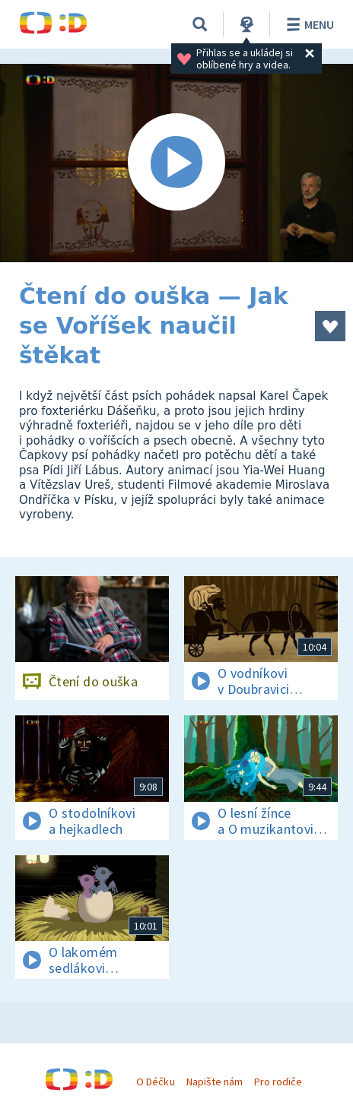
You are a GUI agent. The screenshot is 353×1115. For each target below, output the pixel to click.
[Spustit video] (176, 163)
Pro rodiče (278, 1081)
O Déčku (155, 1081)
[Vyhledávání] (200, 24)
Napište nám (214, 1081)
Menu (307, 24)
